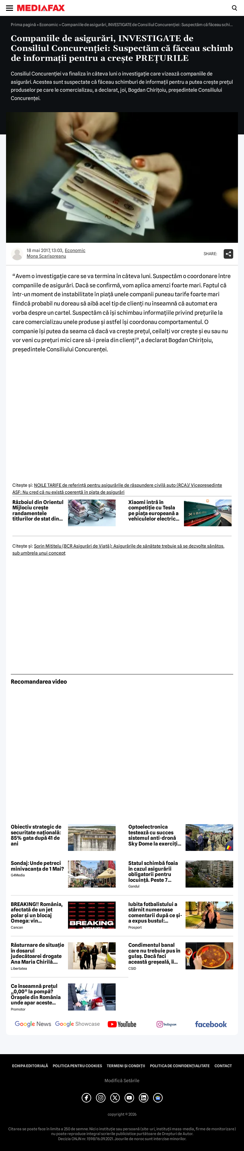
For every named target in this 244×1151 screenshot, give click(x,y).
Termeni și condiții (126, 1066)
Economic (48, 24)
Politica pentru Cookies (77, 1066)
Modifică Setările (122, 1080)
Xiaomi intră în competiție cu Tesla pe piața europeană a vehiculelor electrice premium (153, 511)
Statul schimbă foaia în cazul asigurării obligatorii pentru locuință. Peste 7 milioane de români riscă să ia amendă (153, 871)
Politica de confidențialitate (180, 1066)
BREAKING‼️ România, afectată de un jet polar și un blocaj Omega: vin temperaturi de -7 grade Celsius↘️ (37, 913)
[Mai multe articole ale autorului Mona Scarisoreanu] (17, 254)
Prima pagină (23, 24)
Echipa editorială (30, 1066)
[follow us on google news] (33, 1025)
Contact (223, 1066)
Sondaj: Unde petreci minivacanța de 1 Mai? (37, 866)
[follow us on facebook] (211, 1024)
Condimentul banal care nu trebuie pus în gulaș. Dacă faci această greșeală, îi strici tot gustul (154, 953)
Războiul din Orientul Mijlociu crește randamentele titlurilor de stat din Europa (38, 511)
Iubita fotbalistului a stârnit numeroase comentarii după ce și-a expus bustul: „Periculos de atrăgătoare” (155, 913)
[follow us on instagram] (166, 1025)
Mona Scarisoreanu (46, 256)
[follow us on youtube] (122, 1025)
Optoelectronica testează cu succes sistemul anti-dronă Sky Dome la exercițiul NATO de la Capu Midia (155, 835)
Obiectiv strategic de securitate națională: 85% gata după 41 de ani (36, 835)
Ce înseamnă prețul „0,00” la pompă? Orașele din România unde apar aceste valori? (36, 994)
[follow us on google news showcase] (77, 1025)
